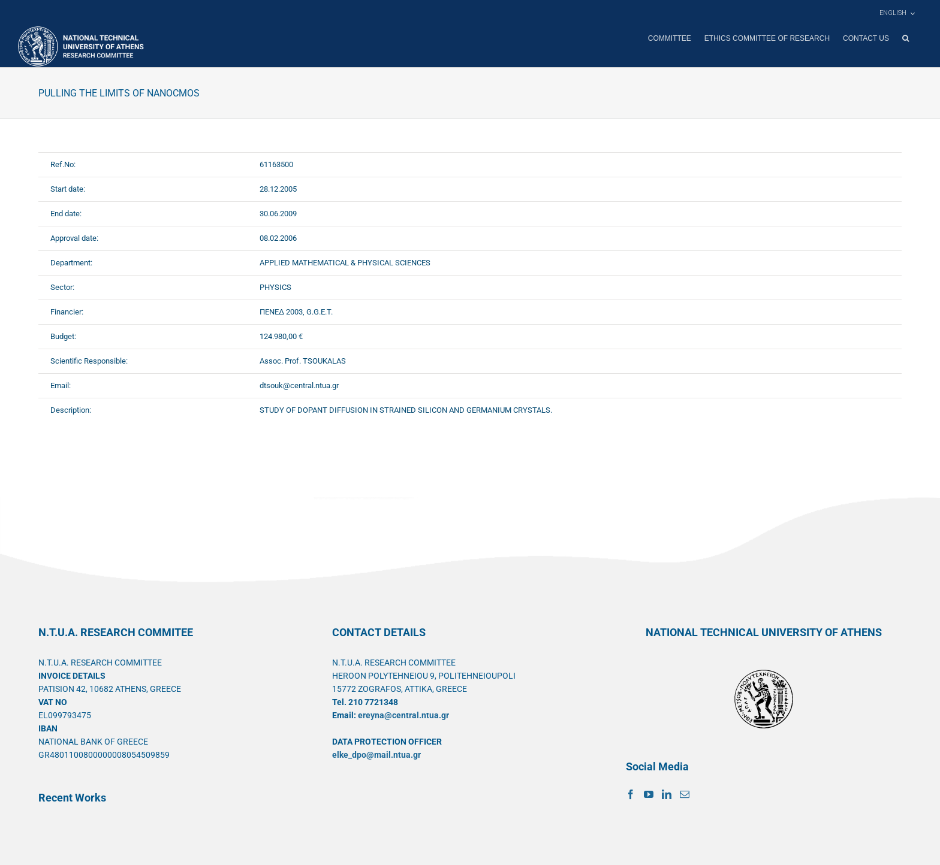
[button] (905, 38)
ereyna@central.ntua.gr (403, 714)
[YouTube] (648, 794)
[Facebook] (630, 794)
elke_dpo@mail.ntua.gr (376, 754)
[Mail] (684, 794)
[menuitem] (897, 13)
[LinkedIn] (666, 794)
